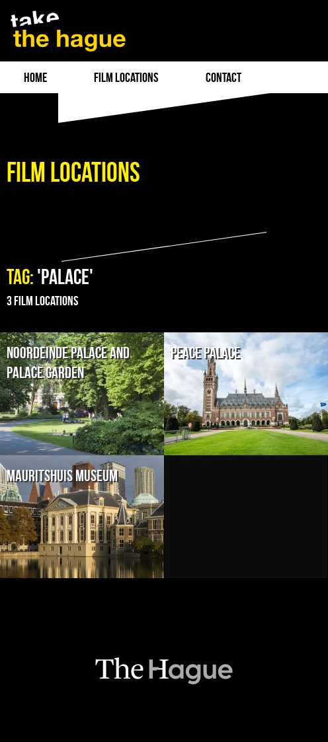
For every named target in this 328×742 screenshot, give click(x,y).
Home (35, 77)
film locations (126, 77)
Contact (223, 77)
